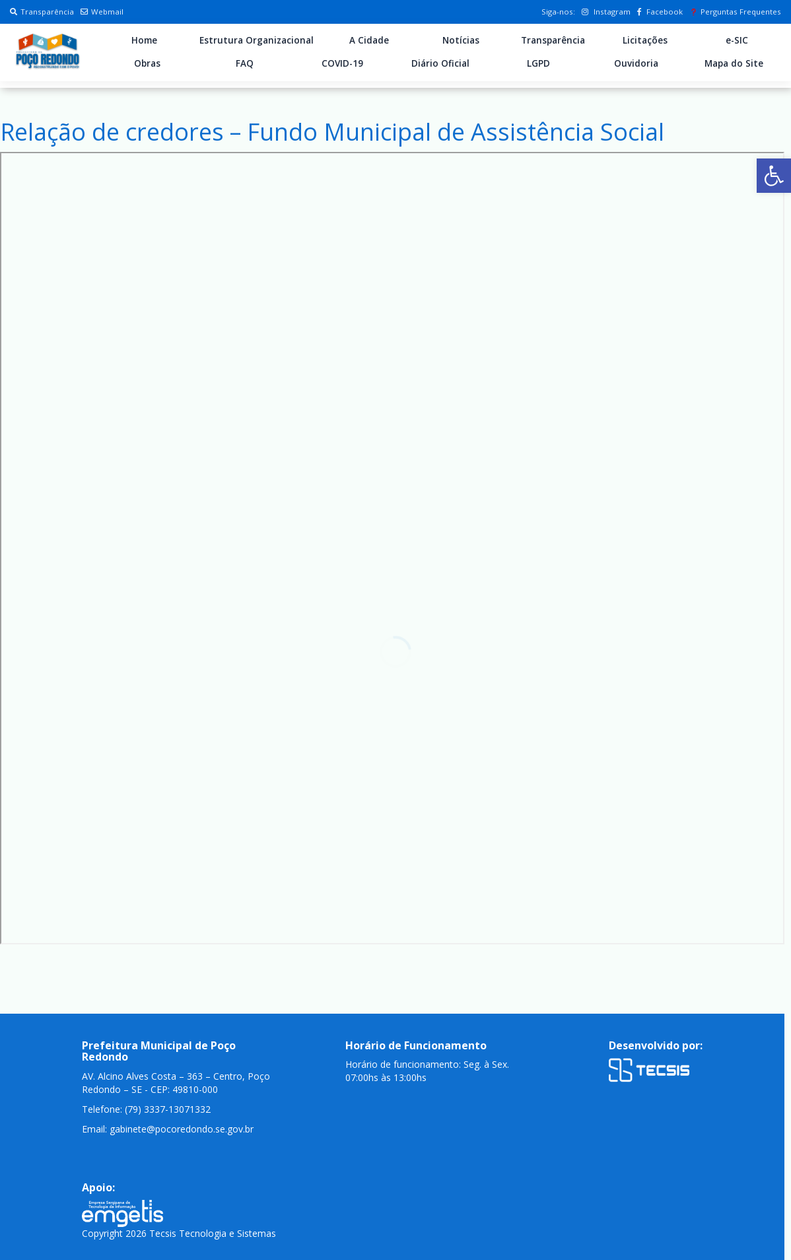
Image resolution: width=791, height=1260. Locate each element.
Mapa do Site (734, 63)
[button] (774, 175)
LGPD (538, 63)
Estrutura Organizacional (256, 40)
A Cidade (369, 40)
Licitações (645, 40)
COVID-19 (342, 63)
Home (144, 40)
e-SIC (737, 40)
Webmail (102, 12)
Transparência (42, 12)
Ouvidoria (636, 63)
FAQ (245, 63)
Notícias (460, 40)
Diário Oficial (440, 63)
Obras (147, 63)
